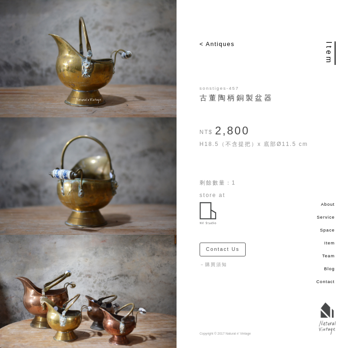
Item (329, 243)
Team (328, 256)
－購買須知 (213, 264)
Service (326, 217)
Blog (329, 269)
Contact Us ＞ (226, 249)
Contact (325, 281)
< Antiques (217, 44)
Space (327, 230)
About (328, 204)
